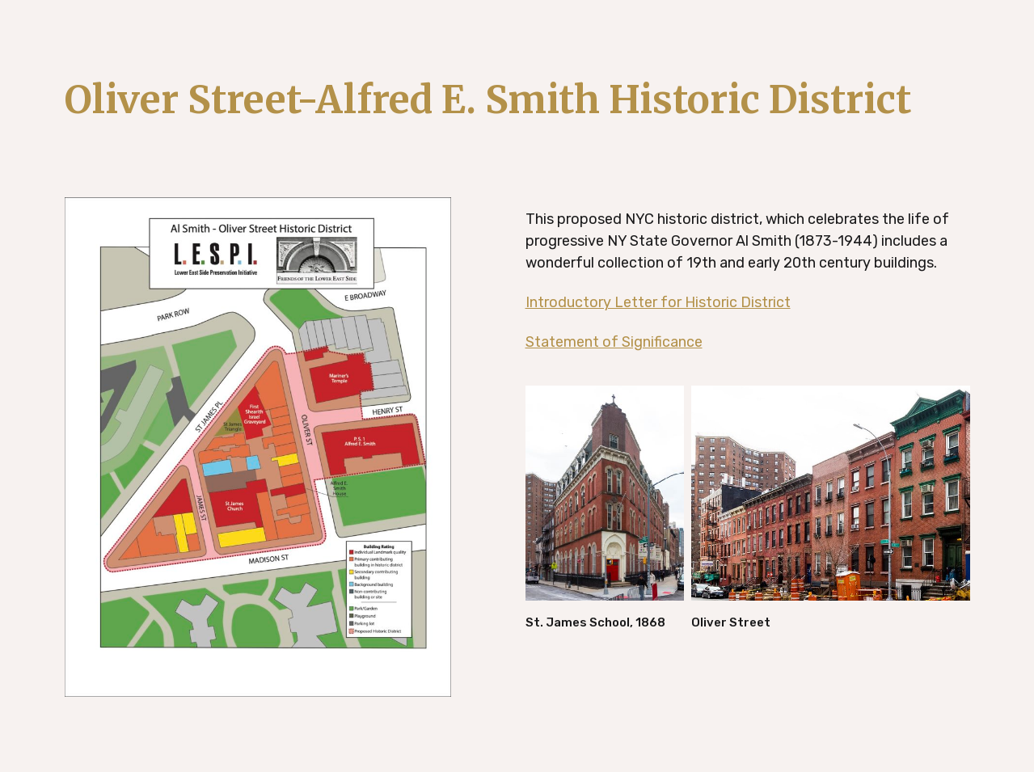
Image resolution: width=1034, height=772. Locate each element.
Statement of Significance (614, 342)
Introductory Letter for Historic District (658, 302)
